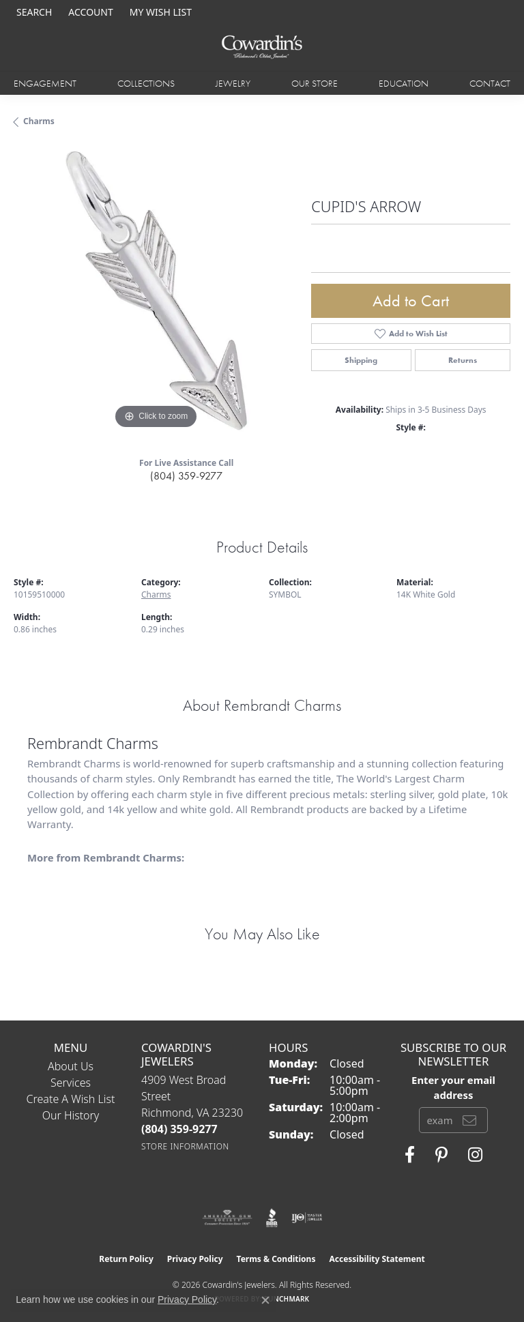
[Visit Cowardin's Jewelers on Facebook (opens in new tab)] (410, 1155)
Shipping (361, 360)
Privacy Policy (195, 1259)
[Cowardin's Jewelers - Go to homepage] (262, 47)
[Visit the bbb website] (272, 1217)
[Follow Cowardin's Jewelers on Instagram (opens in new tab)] (475, 1155)
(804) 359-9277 (186, 476)
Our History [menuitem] (71, 1115)
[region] (155, 290)
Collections (146, 83)
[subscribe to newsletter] (469, 1120)
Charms (39, 121)
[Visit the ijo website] (306, 1217)
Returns (462, 360)
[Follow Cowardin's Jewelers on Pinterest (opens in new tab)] (441, 1155)
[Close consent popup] (265, 1300)
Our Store (314, 83)
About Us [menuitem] (70, 1066)
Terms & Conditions (276, 1259)
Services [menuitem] (70, 1082)
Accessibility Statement (376, 1259)
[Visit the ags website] (227, 1217)
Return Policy (126, 1259)
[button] (33, 12)
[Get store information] (185, 1146)
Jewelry (233, 83)
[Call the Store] (179, 1128)
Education (403, 83)
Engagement (45, 83)
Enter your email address (453, 1087)
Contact (489, 83)
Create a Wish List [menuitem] (71, 1098)
